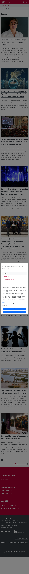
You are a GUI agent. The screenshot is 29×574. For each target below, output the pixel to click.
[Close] (27, 265)
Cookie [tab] (5, 273)
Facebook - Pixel (8, 306)
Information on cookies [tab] (9, 279)
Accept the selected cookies (14, 308)
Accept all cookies (14, 312)
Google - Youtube (15, 303)
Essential (6, 303)
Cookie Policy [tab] (7, 276)
